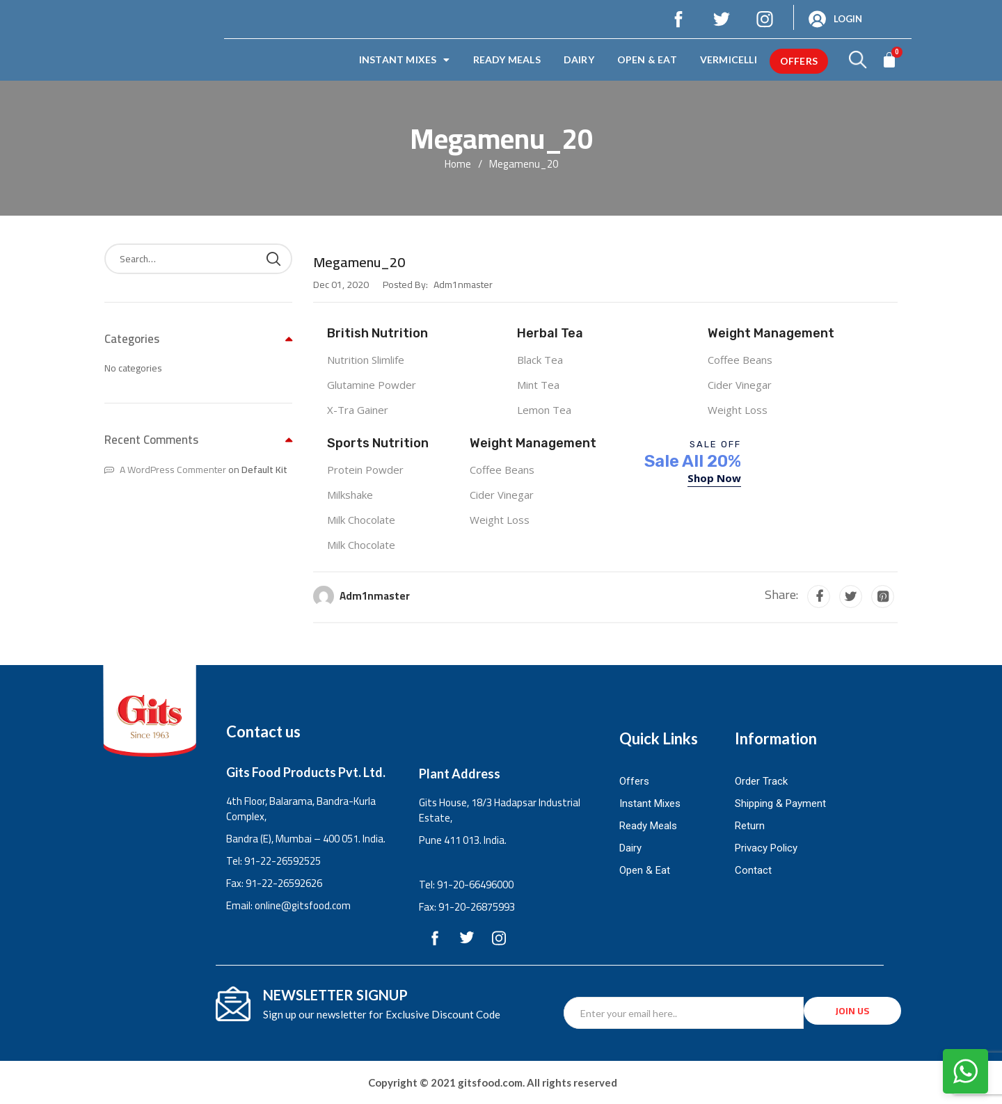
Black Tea (540, 360)
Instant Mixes (404, 60)
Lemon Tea (544, 410)
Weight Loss (738, 410)
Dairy (579, 59)
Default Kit (264, 470)
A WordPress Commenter (173, 470)
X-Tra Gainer (357, 410)
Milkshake (350, 495)
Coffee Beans (740, 360)
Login (848, 18)
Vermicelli (728, 59)
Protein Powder (365, 470)
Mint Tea (538, 385)
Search (273, 258)
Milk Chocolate (361, 520)
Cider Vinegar (740, 385)
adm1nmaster (375, 596)
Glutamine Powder (371, 385)
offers (799, 61)
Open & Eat (647, 59)
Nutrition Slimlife (365, 360)
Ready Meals (507, 59)
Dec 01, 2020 (341, 284)
